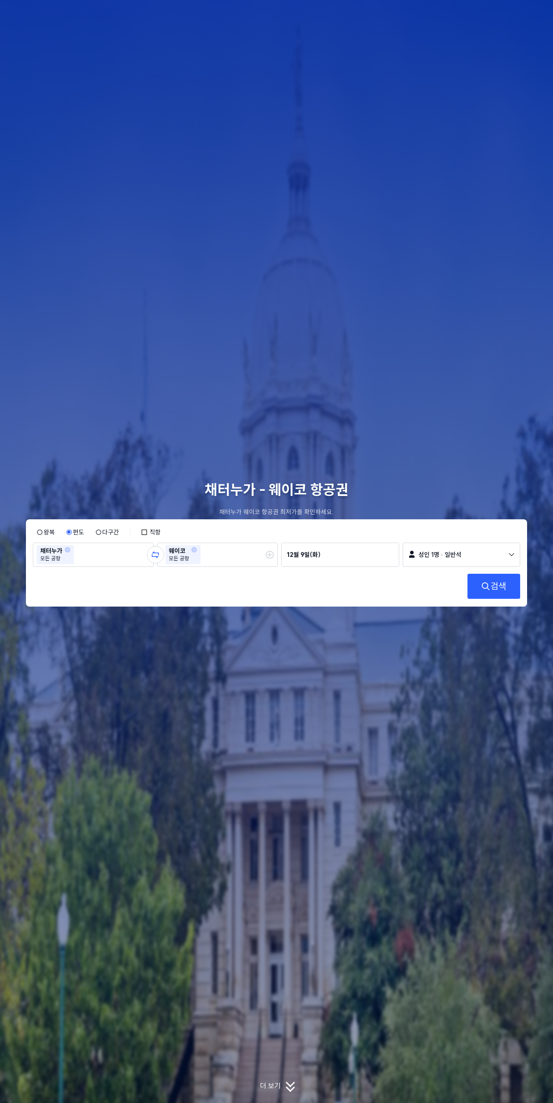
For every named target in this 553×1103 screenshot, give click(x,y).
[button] (495, 14)
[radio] (46, 532)
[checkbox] (151, 532)
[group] (93, 555)
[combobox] (78, 554)
